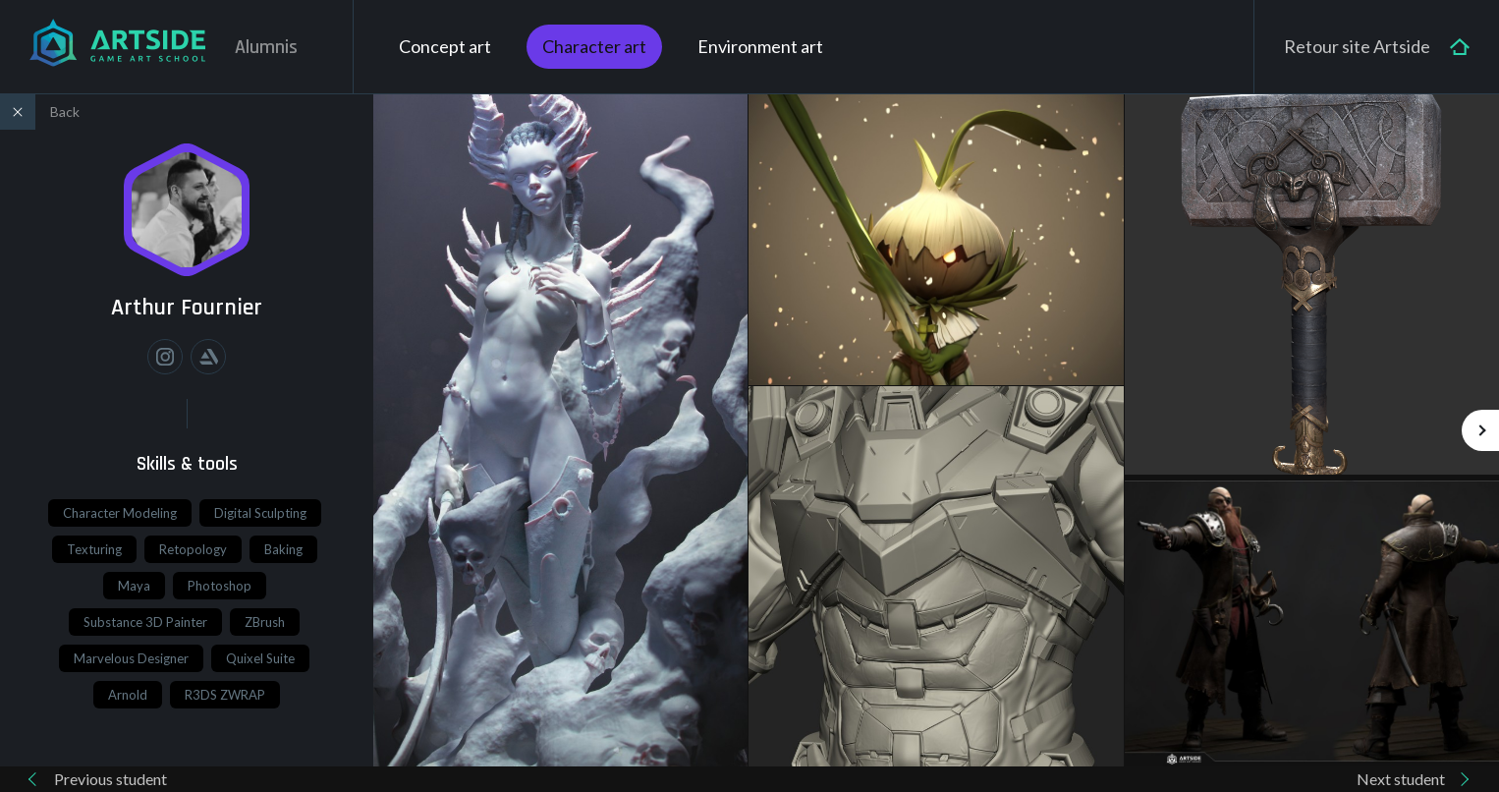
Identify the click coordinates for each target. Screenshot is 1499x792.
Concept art (445, 46)
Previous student (110, 778)
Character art (594, 46)
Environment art (760, 46)
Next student (1401, 778)
